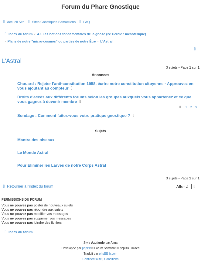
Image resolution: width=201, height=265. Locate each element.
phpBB (86, 248)
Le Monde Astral (32, 152)
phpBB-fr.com (108, 253)
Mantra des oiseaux (35, 140)
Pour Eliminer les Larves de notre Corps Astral (61, 165)
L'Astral (12, 60)
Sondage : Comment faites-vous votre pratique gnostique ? (73, 115)
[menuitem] (13, 21)
